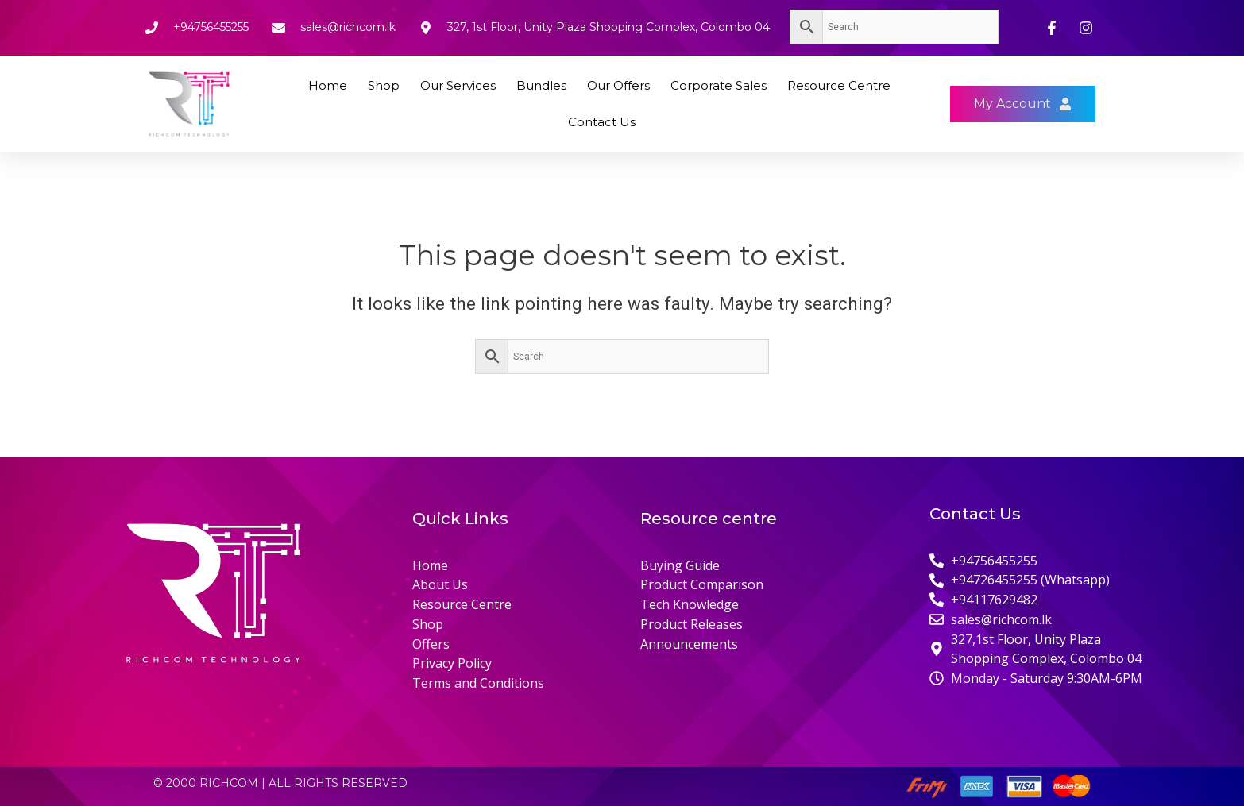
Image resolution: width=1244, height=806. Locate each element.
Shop (384, 85)
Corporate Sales (718, 85)
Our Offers (618, 85)
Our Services (458, 85)
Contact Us (602, 121)
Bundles (541, 85)
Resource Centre (839, 85)
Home (327, 85)
